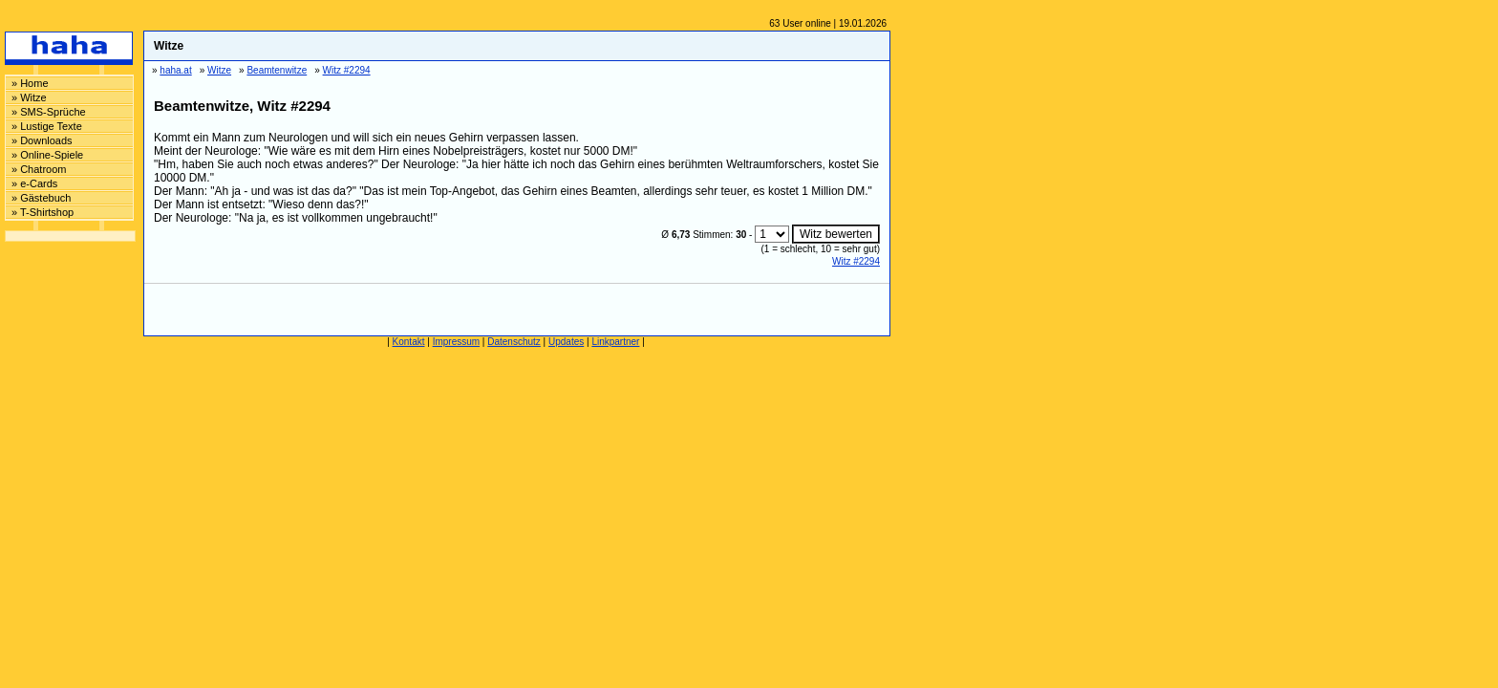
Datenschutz (514, 341)
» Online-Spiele (47, 155)
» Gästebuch (41, 198)
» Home (30, 83)
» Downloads (42, 140)
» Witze (29, 97)
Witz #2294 (856, 261)
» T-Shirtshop (42, 212)
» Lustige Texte (46, 126)
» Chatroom (38, 169)
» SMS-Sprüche (48, 112)
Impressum (456, 341)
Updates (566, 341)
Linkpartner (615, 341)
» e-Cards (34, 183)
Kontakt (409, 341)
